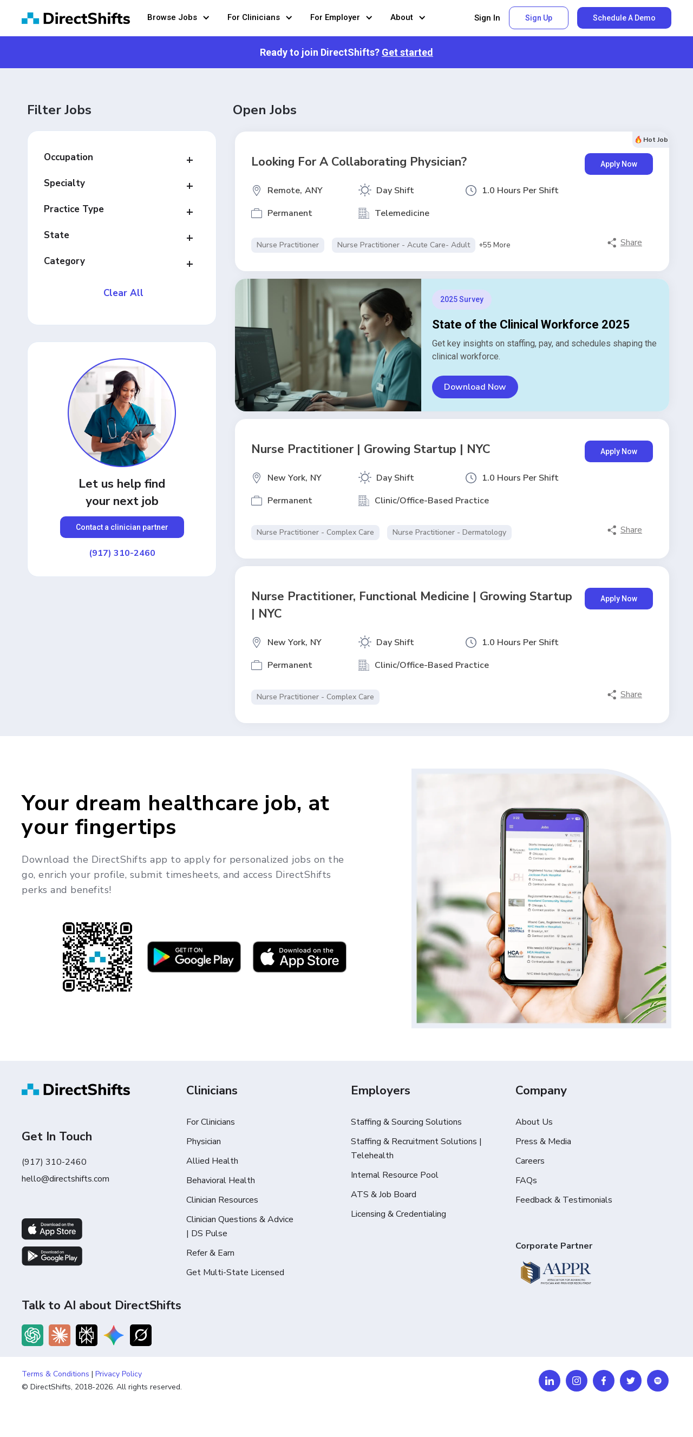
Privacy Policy (118, 1374)
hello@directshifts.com (65, 1179)
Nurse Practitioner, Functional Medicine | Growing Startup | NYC (411, 605)
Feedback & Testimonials (563, 1200)
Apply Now (618, 164)
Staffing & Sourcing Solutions (406, 1122)
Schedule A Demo (624, 18)
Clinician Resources (222, 1200)
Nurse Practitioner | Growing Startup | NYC (371, 449)
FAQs (526, 1180)
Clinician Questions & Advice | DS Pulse (239, 1226)
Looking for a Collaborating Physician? (359, 162)
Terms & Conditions (55, 1374)
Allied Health (212, 1161)
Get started (407, 52)
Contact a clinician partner (122, 527)
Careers (530, 1161)
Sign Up (538, 18)
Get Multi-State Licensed (235, 1272)
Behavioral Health (220, 1180)
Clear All (123, 293)
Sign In (487, 18)
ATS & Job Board (383, 1194)
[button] (179, 18)
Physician (203, 1141)
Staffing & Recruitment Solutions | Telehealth (416, 1149)
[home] (76, 18)
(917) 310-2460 (122, 553)
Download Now (475, 387)
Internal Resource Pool (395, 1175)
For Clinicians (210, 1122)
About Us (534, 1122)
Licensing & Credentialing (398, 1214)
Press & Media (543, 1141)
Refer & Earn (210, 1253)
